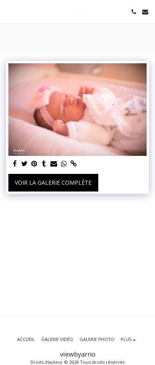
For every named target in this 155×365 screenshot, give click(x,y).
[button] (9, 11)
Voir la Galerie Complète (53, 182)
